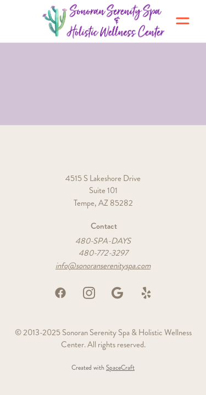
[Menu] (182, 21)
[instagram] (89, 293)
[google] (117, 293)
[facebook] (60, 293)
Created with (103, 368)
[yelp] (146, 293)
